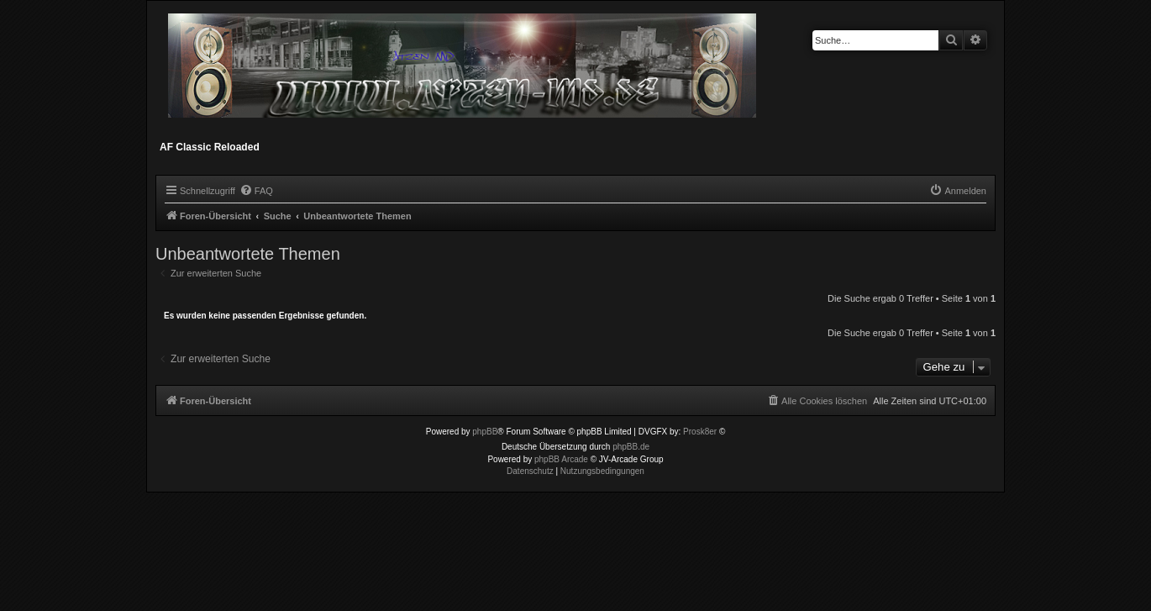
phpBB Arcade (561, 459)
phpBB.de (630, 446)
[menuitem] (256, 191)
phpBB (484, 431)
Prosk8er (700, 431)
